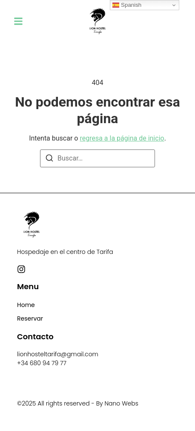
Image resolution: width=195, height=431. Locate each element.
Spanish (126, 5)
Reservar (30, 318)
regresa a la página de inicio (122, 138)
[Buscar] (49, 159)
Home (26, 305)
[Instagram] (21, 269)
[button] (18, 21)
